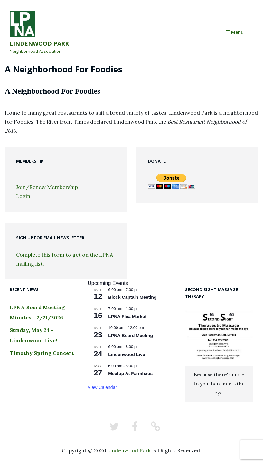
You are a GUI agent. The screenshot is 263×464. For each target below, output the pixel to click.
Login (23, 196)
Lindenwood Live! (127, 354)
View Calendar (102, 387)
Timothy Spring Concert (42, 353)
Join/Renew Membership (47, 187)
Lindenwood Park (39, 43)
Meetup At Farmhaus (130, 373)
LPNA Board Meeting (130, 335)
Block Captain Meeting (132, 297)
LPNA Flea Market (127, 316)
